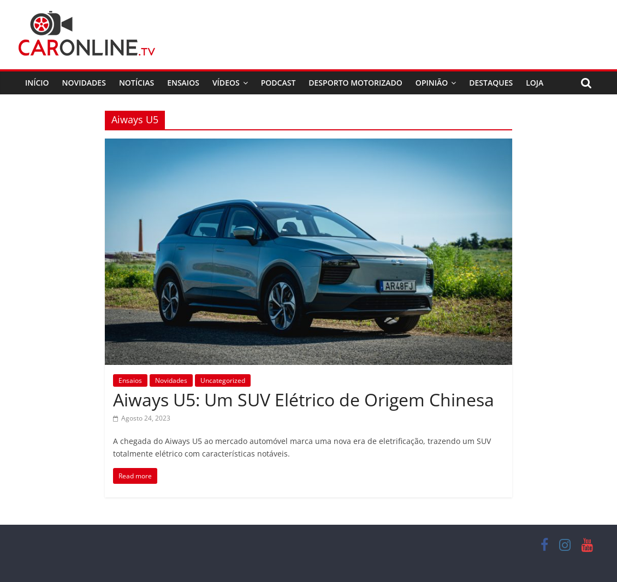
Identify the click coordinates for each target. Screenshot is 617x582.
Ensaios (183, 82)
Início (37, 82)
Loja (534, 82)
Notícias (136, 82)
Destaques (491, 82)
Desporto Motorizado (355, 82)
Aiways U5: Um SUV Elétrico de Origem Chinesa (303, 399)
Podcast (278, 82)
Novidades (84, 82)
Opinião (432, 82)
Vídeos (226, 82)
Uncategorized (222, 380)
